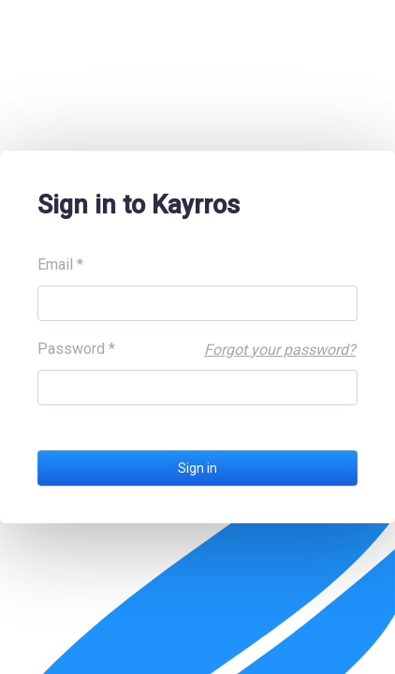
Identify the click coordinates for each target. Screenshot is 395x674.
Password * (76, 349)
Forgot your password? (280, 350)
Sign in (197, 468)
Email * (60, 264)
